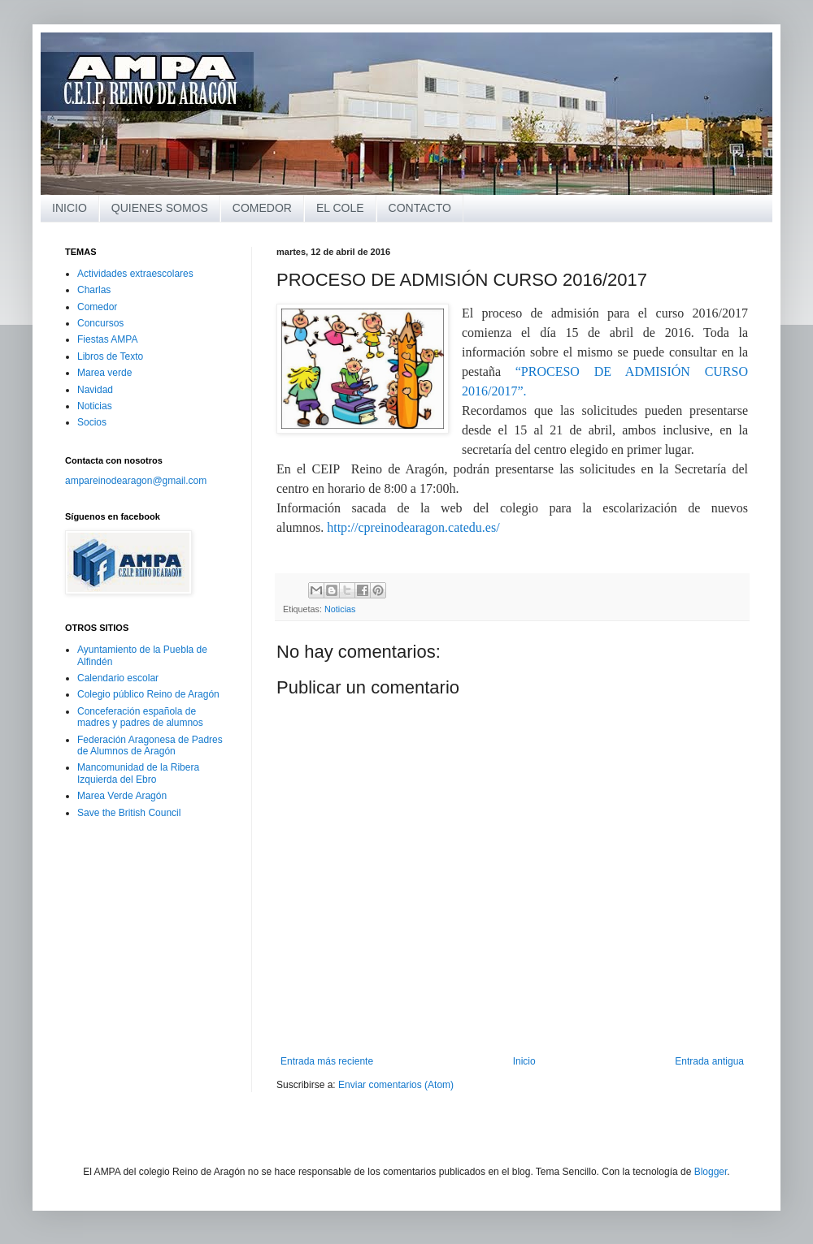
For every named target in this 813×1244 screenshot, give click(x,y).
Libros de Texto (110, 356)
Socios (92, 422)
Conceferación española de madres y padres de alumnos (140, 717)
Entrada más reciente (326, 1061)
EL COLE (340, 207)
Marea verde (104, 372)
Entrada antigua (709, 1061)
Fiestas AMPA (107, 339)
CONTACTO (420, 207)
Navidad (95, 389)
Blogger (711, 1171)
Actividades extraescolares (135, 273)
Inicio (524, 1061)
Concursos (100, 323)
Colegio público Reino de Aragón (148, 694)
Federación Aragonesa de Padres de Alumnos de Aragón (150, 745)
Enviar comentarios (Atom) (396, 1085)
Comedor (97, 307)
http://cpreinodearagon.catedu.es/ (413, 527)
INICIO (69, 207)
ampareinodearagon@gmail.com (136, 480)
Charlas (94, 290)
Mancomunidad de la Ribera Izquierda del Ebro (138, 773)
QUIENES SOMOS (159, 207)
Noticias (339, 609)
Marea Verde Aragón (122, 795)
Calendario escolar (118, 678)
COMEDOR (262, 207)
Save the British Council (128, 813)
